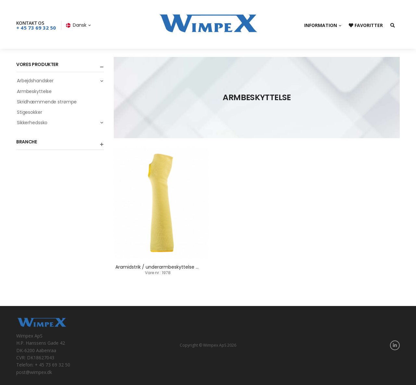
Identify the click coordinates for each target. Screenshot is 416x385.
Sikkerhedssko (60, 122)
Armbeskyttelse (34, 91)
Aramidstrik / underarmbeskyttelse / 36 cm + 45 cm (174, 267)
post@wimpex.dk (34, 372)
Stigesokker (29, 112)
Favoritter (366, 25)
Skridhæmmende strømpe (47, 102)
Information (320, 25)
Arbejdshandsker (60, 80)
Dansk (76, 25)
